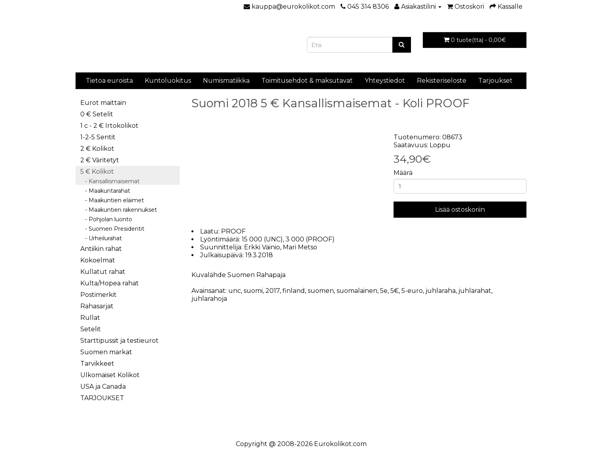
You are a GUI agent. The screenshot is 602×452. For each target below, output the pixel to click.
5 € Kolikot (97, 171)
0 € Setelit (96, 114)
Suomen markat (106, 352)
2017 (272, 290)
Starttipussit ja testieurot (119, 340)
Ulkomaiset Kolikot (110, 375)
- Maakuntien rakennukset (118, 209)
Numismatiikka (226, 80)
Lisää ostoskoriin (460, 209)
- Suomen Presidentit (112, 228)
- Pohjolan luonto (106, 219)
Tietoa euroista (109, 80)
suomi (253, 290)
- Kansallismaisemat (110, 181)
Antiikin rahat (101, 249)
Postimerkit (98, 294)
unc (234, 290)
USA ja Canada (103, 386)
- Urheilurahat (101, 238)
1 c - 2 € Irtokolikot (109, 125)
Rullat (90, 317)
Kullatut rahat (102, 271)
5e (384, 290)
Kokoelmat (97, 260)
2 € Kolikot (97, 148)
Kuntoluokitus (168, 80)
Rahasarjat (97, 306)
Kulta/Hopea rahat (109, 283)
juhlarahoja (209, 298)
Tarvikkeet (97, 363)
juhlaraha (441, 290)
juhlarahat (474, 290)
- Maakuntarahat (105, 190)
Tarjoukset (495, 80)
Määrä (403, 173)
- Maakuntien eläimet (112, 200)
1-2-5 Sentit (97, 137)
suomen (321, 290)
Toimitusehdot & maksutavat (307, 80)
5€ (394, 290)
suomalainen (357, 290)
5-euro (412, 290)
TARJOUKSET (102, 398)
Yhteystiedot (385, 80)
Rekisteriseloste (441, 80)
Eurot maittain (103, 102)
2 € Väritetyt (99, 160)
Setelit (90, 329)
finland (293, 290)
